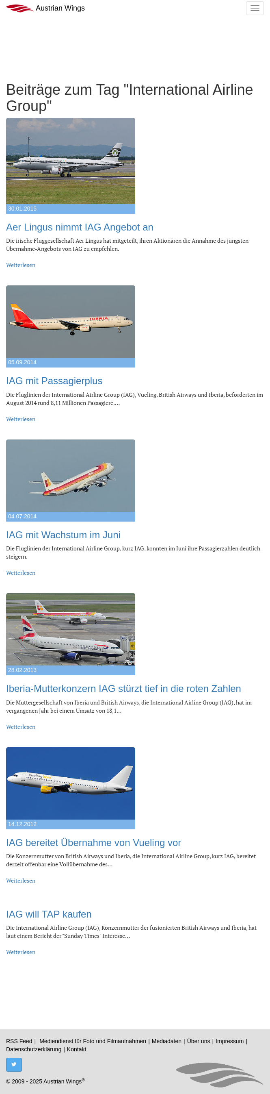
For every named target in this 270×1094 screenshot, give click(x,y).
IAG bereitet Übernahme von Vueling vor (93, 842)
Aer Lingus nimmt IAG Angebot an (79, 227)
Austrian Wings (45, 8)
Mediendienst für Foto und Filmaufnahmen (92, 1041)
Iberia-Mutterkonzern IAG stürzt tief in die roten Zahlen (123, 688)
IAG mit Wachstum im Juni (63, 534)
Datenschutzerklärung (33, 1049)
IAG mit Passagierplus (54, 380)
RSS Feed (19, 1041)
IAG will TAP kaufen (49, 914)
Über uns (198, 1041)
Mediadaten (166, 1041)
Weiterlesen (20, 265)
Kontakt (76, 1049)
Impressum (230, 1041)
